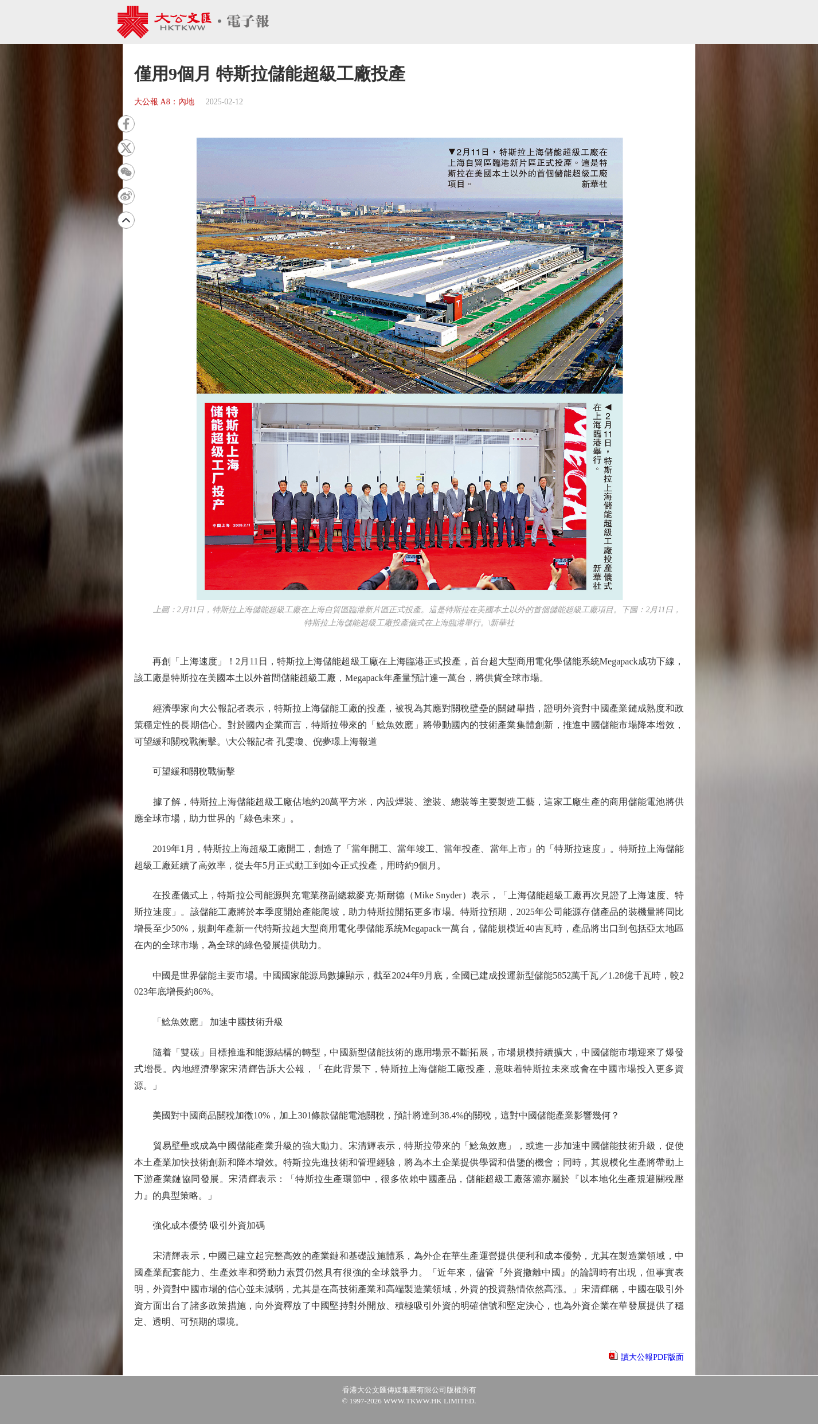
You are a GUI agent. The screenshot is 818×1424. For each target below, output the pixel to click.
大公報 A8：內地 (164, 101)
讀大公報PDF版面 (652, 1357)
